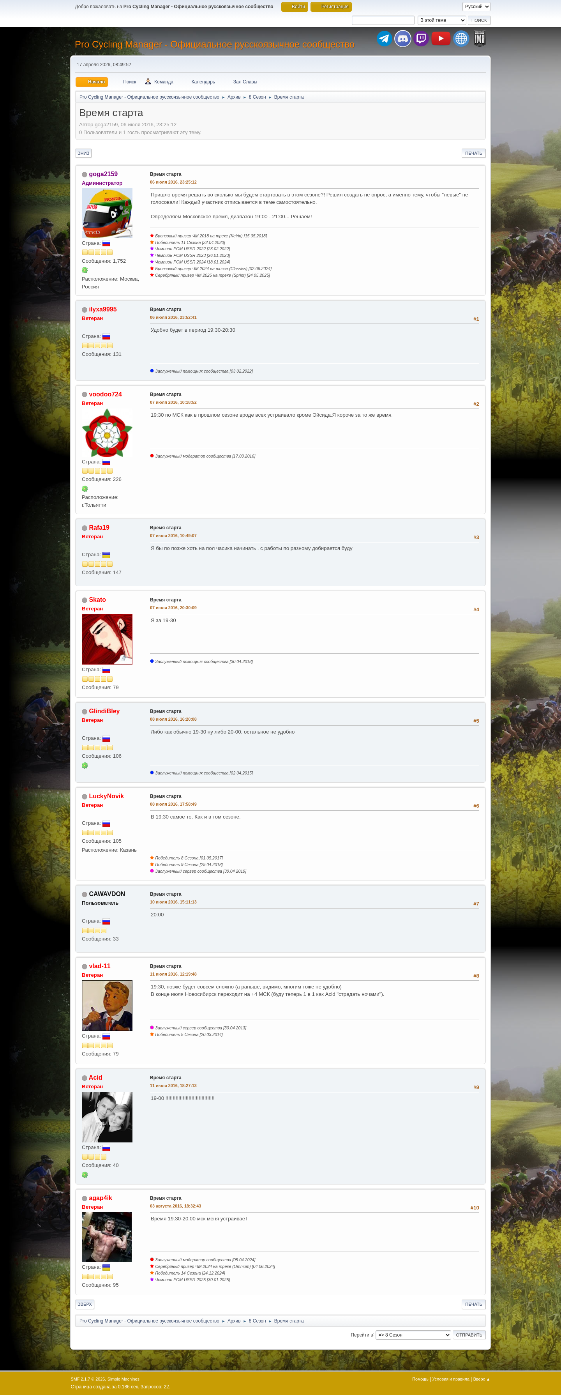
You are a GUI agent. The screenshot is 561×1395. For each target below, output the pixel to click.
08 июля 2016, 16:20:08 (173, 719)
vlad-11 (99, 966)
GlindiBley (104, 711)
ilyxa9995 (102, 309)
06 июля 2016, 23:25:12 (173, 182)
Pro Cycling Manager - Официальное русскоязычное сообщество (215, 44)
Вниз (83, 153)
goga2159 (103, 174)
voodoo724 (105, 394)
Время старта (166, 174)
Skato (97, 599)
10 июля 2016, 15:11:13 (173, 902)
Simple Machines (123, 1379)
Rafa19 (99, 527)
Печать (473, 153)
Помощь (420, 1379)
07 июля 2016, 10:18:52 (173, 402)
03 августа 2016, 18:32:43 (175, 1206)
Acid (95, 1077)
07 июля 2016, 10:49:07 (173, 535)
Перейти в (362, 1334)
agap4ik (100, 1198)
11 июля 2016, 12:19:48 (173, 974)
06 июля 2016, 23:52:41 (173, 317)
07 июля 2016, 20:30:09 (173, 607)
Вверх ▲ (481, 1379)
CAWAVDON (107, 894)
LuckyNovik (106, 796)
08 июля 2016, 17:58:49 (173, 804)
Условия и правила (450, 1379)
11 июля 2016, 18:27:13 (173, 1085)
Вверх (85, 1304)
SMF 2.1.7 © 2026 (88, 1379)
